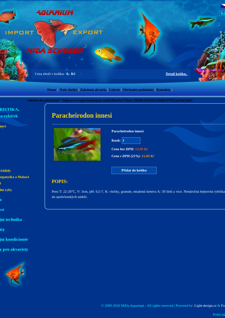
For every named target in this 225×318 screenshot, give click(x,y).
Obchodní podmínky (138, 90)
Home (51, 90)
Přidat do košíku (134, 170)
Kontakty (163, 90)
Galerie (114, 90)
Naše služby (69, 90)
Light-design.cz (205, 305)
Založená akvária (93, 90)
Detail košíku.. (177, 74)
